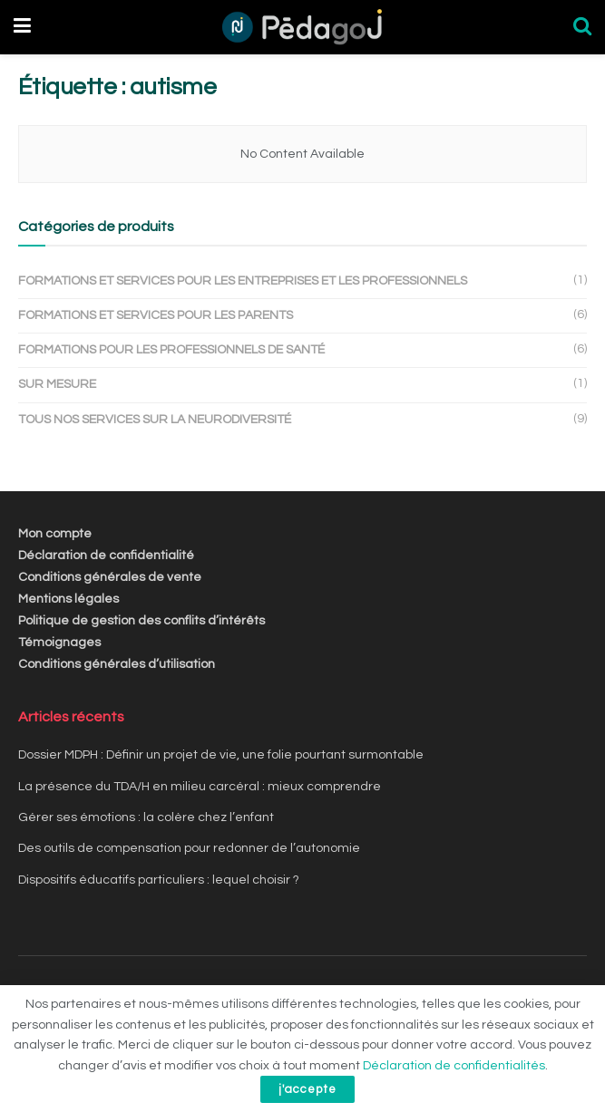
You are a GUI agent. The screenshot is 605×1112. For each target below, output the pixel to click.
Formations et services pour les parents (155, 315)
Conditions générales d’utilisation (116, 664)
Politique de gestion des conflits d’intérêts (141, 620)
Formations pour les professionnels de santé (171, 349)
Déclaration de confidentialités (454, 1065)
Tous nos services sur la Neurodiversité (154, 419)
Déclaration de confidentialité (106, 555)
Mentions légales (68, 599)
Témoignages (59, 642)
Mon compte (55, 533)
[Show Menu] (22, 27)
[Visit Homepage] (301, 27)
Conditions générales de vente (109, 577)
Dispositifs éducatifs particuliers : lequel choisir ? (158, 880)
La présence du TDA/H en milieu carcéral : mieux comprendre (199, 786)
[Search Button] (582, 27)
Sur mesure (57, 384)
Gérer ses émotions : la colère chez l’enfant (146, 817)
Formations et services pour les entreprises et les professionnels (242, 281)
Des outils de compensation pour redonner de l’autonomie (189, 848)
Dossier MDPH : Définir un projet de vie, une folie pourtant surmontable (221, 755)
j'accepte (307, 1089)
